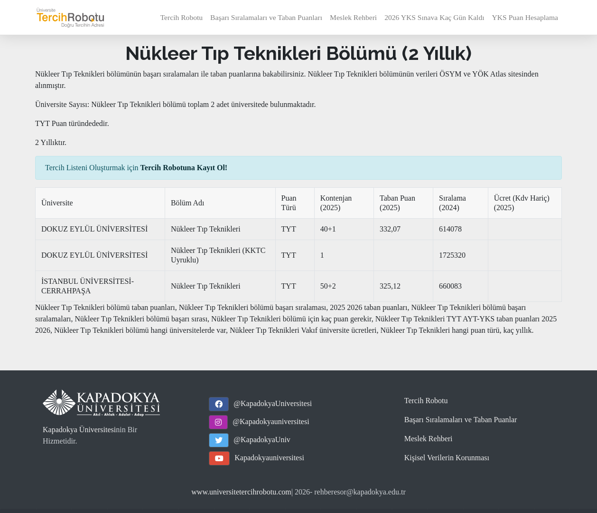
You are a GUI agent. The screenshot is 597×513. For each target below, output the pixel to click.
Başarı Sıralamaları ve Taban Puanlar (460, 420)
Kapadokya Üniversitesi (79, 430)
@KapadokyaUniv (261, 440)
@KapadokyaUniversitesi (272, 403)
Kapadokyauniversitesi (269, 458)
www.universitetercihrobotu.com (241, 492)
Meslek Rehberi (353, 17)
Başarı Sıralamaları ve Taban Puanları (266, 17)
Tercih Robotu (181, 17)
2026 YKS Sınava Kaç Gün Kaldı (434, 17)
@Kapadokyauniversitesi (271, 421)
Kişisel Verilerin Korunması (446, 458)
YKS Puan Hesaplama (525, 17)
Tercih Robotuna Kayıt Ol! (184, 168)
